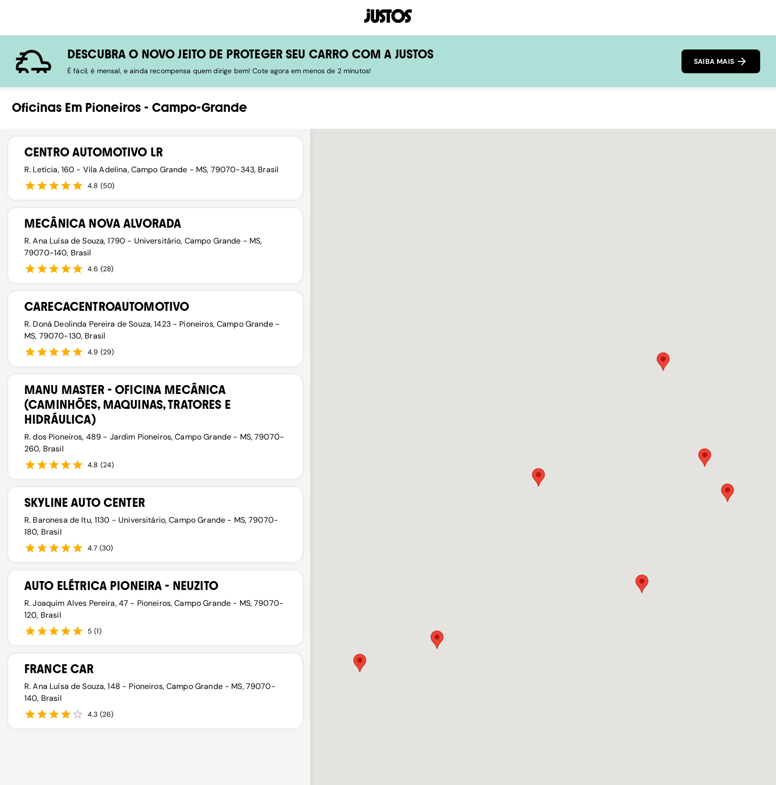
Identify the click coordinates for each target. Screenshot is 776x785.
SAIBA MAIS (721, 61)
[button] (663, 361)
